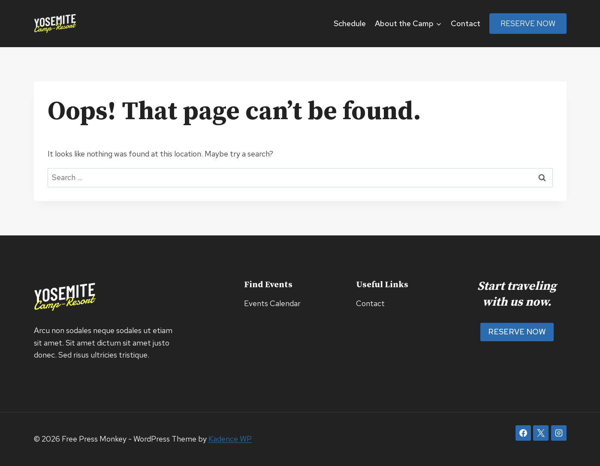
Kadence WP (230, 439)
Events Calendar (272, 303)
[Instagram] (559, 433)
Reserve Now (528, 23)
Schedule (350, 23)
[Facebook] (523, 433)
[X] (541, 433)
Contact (465, 23)
